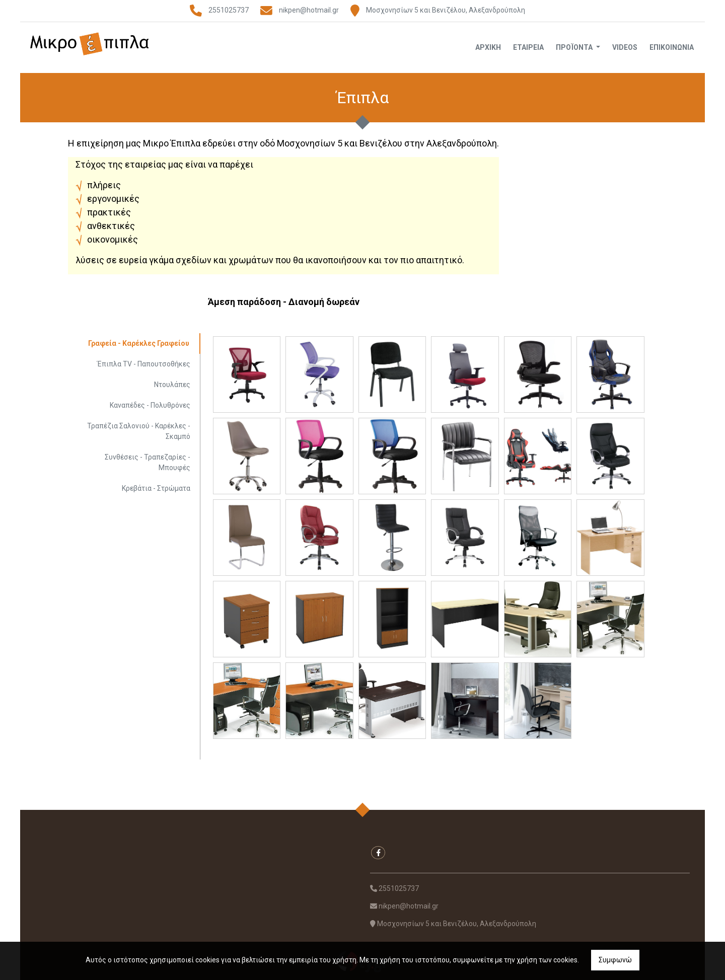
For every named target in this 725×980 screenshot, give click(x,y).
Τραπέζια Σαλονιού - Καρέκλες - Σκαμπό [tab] (138, 431)
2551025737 (228, 10)
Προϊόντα (575, 47)
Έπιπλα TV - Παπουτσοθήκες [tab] (143, 364)
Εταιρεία (528, 47)
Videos (624, 47)
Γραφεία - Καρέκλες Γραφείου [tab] (138, 343)
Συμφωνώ (615, 960)
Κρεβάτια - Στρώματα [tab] (156, 488)
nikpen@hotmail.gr (309, 10)
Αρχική (488, 47)
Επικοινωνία (671, 47)
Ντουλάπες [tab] (172, 385)
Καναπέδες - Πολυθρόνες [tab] (150, 405)
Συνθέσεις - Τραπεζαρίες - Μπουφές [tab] (147, 462)
